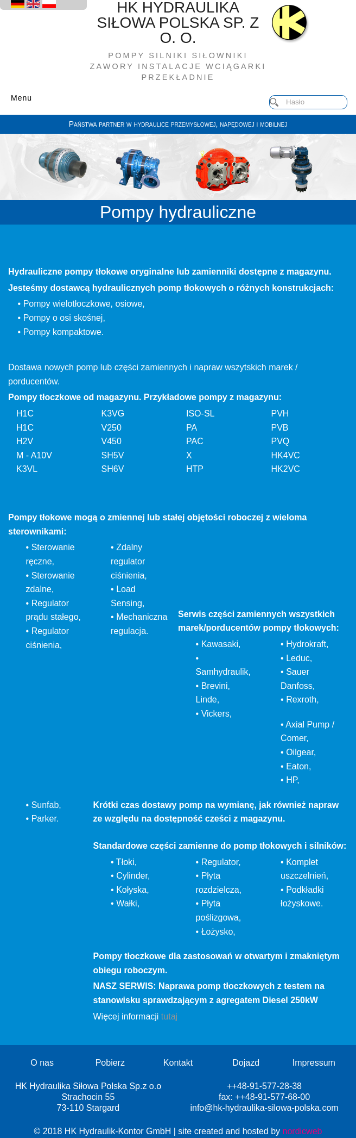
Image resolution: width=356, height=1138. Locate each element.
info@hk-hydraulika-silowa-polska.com (264, 1107)
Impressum (314, 1062)
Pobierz (110, 1062)
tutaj (169, 1016)
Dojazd (245, 1062)
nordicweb (302, 1131)
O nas (42, 1062)
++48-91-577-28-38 (264, 1086)
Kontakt (178, 1062)
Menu (21, 98)
